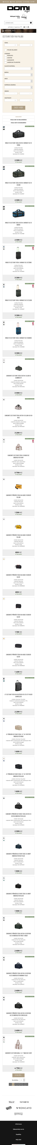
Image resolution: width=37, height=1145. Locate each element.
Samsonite (10, 60)
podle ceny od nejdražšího (18, 122)
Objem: (6, 91)
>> (26, 1084)
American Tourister (13, 62)
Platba (12, 1)
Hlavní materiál (9, 66)
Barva (6, 72)
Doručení (6, 1)
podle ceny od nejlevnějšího (18, 119)
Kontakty (26, 1)
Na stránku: (15, 1080)
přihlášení (10, 27)
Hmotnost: (7, 98)
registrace (17, 27)
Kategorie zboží (10, 31)
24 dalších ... (18, 1075)
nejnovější (18, 116)
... (23, 1084)
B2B (32, 1)
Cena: (6, 42)
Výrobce (7, 53)
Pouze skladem (12, 50)
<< (10, 1084)
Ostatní (9, 57)
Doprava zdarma (10, 84)
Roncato (10, 55)
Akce (6, 78)
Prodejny (19, 1)
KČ (24, 27)
